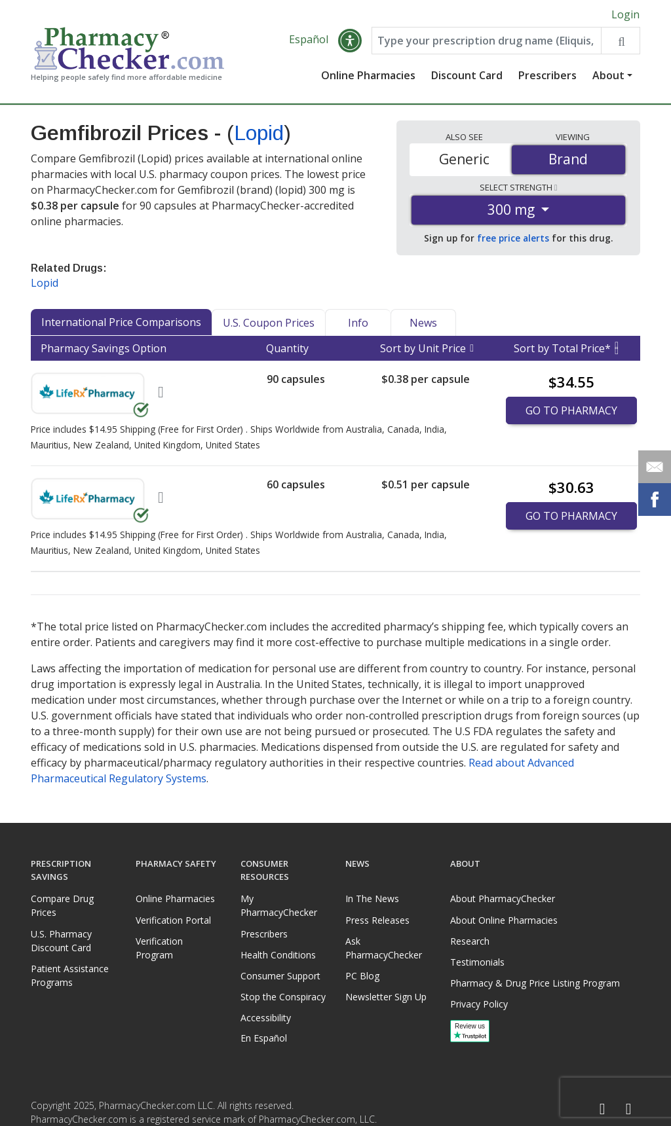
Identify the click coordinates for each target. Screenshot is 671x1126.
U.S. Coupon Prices (269, 323)
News (423, 323)
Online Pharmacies (368, 75)
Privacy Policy (479, 1004)
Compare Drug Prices (62, 905)
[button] (350, 40)
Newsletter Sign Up (386, 996)
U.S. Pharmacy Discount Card (61, 941)
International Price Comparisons (121, 322)
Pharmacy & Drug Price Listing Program (535, 983)
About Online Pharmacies (504, 920)
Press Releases (377, 920)
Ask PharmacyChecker (383, 948)
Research (469, 941)
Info (358, 323)
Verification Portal (173, 920)
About (608, 75)
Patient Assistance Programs (70, 975)
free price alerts (513, 238)
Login (625, 14)
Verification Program (159, 948)
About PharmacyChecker (502, 898)
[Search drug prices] (620, 40)
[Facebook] (602, 1109)
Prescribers (547, 75)
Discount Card (467, 75)
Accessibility (265, 1017)
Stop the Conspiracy (283, 996)
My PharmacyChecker (278, 905)
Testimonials (477, 962)
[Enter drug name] (486, 40)
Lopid (259, 133)
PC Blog (362, 976)
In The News (372, 898)
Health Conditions (278, 955)
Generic (464, 159)
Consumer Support (280, 976)
